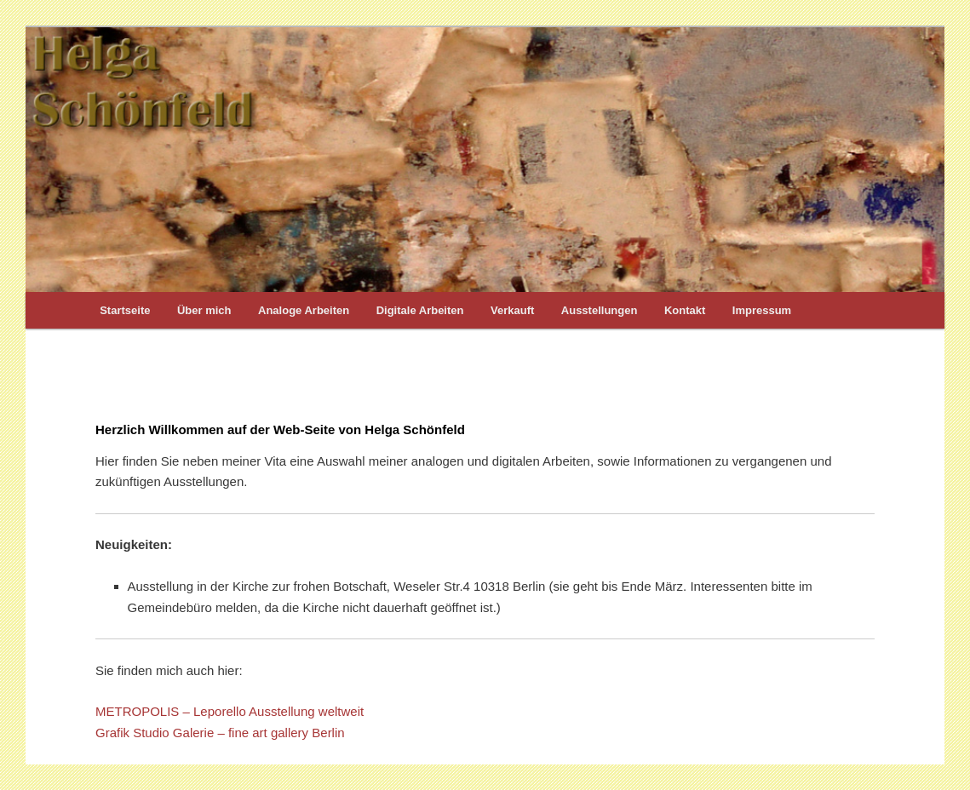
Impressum (761, 310)
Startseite (125, 310)
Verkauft (512, 310)
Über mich (204, 310)
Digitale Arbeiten (420, 310)
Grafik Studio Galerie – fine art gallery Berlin (220, 732)
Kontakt (684, 310)
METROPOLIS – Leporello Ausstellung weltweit (229, 711)
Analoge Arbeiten (303, 310)
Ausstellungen (599, 310)
